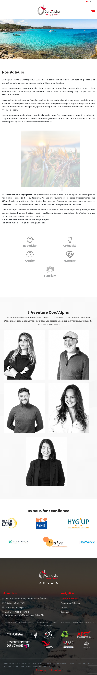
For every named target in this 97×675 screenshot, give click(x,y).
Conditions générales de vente (18, 622)
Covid (54, 622)
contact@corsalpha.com (16, 607)
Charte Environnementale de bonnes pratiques (25, 219)
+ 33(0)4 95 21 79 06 (13, 602)
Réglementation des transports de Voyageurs (68, 624)
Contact (64, 612)
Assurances (42, 622)
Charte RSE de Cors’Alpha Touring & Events (23, 223)
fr (87, 1)
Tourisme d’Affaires (70, 603)
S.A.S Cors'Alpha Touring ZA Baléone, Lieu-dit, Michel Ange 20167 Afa (23, 613)
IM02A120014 (44, 666)
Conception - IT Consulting (48, 670)
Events (63, 607)
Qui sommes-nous (69, 598)
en (91, 1)
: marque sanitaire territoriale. (60, 204)
